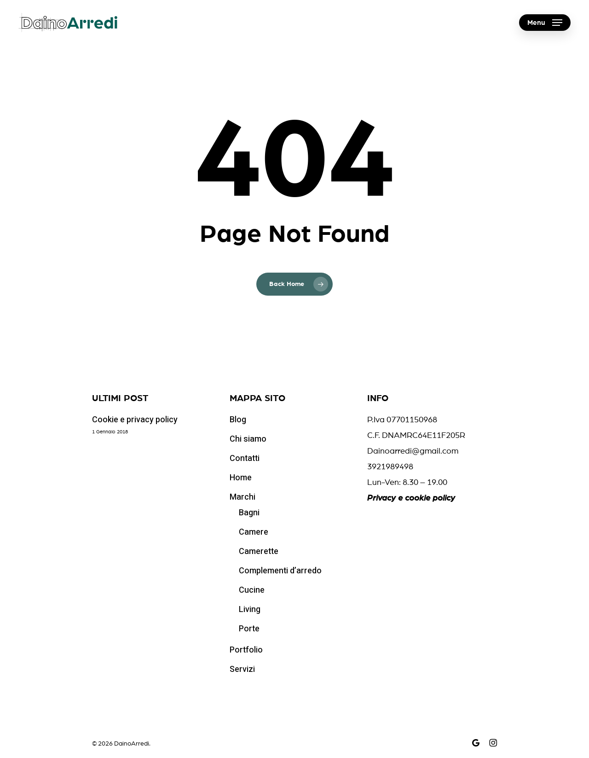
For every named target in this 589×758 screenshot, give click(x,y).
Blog (238, 420)
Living (249, 609)
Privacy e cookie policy (411, 498)
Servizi (242, 669)
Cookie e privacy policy (135, 420)
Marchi (242, 497)
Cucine (252, 590)
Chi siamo (248, 439)
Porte (249, 629)
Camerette (258, 551)
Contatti (245, 458)
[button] (545, 23)
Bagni (249, 513)
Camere (253, 532)
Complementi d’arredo (280, 571)
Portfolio (246, 650)
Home (241, 478)
